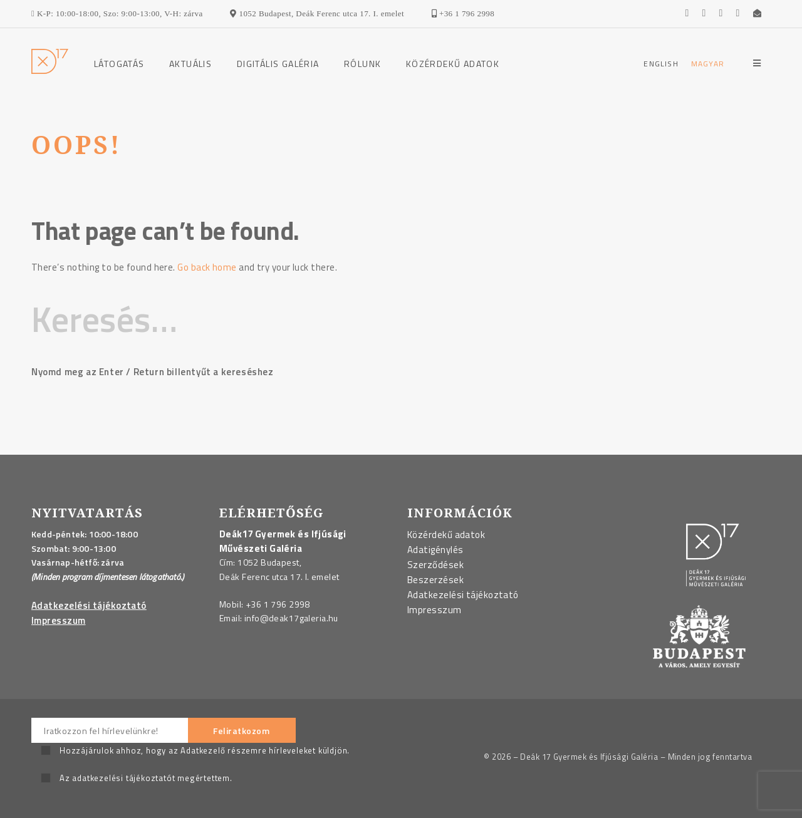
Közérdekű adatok (452, 63)
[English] (660, 63)
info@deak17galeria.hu (291, 617)
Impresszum (58, 620)
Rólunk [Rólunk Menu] (362, 63)
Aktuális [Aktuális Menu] (190, 63)
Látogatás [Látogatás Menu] (119, 63)
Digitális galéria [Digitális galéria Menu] (278, 63)
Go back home (206, 267)
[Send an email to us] (758, 13)
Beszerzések (435, 579)
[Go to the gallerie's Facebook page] (692, 13)
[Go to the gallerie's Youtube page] (709, 13)
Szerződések (435, 564)
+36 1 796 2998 (278, 604)
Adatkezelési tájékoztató (89, 605)
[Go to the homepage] (49, 70)
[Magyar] (707, 63)
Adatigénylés (435, 549)
